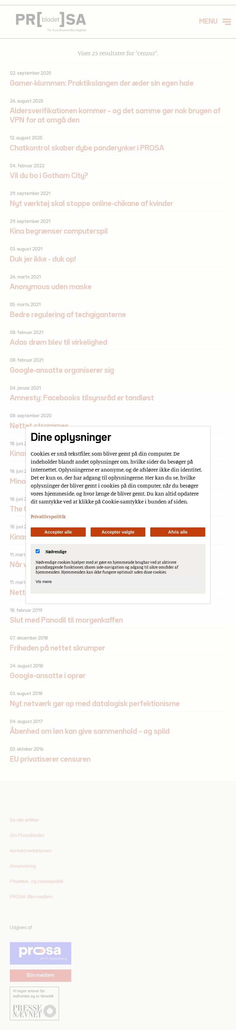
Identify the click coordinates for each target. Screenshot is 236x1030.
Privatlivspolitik (48, 516)
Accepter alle (58, 532)
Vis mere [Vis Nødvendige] (44, 581)
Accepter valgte (117, 532)
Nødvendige (51, 551)
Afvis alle (177, 532)
